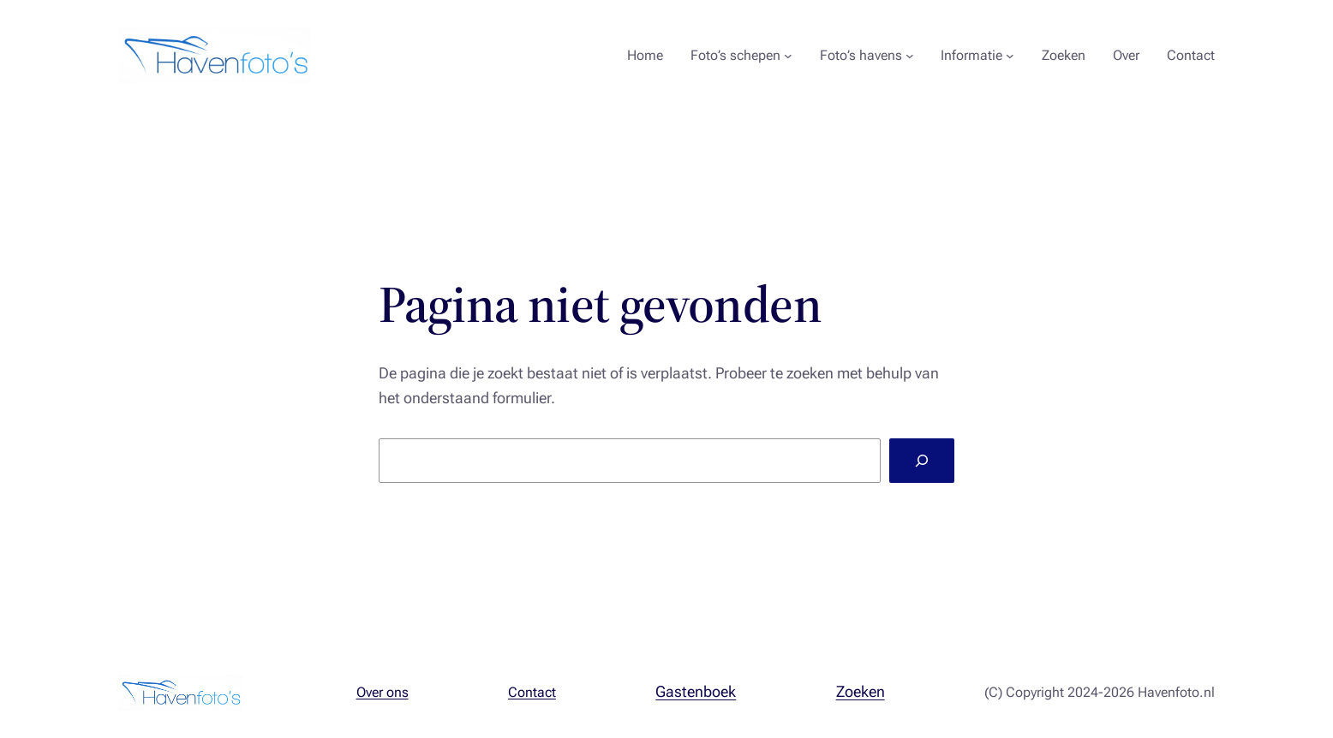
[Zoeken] (921, 460)
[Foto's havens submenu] (910, 55)
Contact (532, 692)
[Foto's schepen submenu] (788, 55)
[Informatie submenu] (1010, 55)
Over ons (382, 692)
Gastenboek (695, 691)
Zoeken (860, 691)
